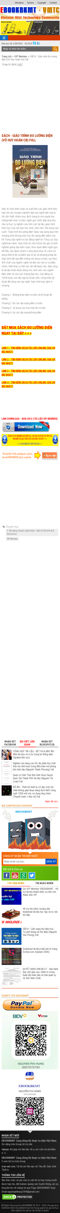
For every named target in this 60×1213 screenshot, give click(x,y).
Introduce (19, 2)
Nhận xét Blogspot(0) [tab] (47, 743)
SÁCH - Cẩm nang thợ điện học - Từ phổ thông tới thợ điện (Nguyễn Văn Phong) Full (40, 932)
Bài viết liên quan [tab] (27, 743)
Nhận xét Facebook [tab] (10, 743)
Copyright (41, 2)
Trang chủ (7, 56)
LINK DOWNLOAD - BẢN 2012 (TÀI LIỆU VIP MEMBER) (30, 418)
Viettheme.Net (7, 1208)
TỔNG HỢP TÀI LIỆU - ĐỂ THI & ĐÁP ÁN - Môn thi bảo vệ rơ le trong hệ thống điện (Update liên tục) (34, 754)
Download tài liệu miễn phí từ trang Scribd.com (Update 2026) (40, 950)
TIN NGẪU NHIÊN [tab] (44, 883)
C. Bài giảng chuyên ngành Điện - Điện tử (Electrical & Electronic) (30, 532)
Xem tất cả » (51, 801)
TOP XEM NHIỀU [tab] (15, 883)
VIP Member (20, 56)
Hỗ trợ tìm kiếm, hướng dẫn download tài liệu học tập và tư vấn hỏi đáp (40, 911)
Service (30, 2)
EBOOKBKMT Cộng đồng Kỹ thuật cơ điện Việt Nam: (29, 1140)
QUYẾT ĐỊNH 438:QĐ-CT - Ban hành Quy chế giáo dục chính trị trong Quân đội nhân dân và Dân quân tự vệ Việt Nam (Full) (40, 973)
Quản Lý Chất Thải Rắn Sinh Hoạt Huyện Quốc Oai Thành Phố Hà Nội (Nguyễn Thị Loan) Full (33, 778)
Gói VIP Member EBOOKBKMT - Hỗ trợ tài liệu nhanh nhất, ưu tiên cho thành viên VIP (40, 891)
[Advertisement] (30, 100)
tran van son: (9, 1166)
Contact (53, 2)
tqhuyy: (5, 1149)
